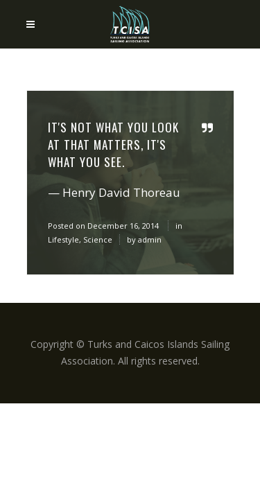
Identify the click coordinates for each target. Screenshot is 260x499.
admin (150, 239)
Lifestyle (63, 239)
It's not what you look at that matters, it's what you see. (113, 144)
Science (97, 239)
